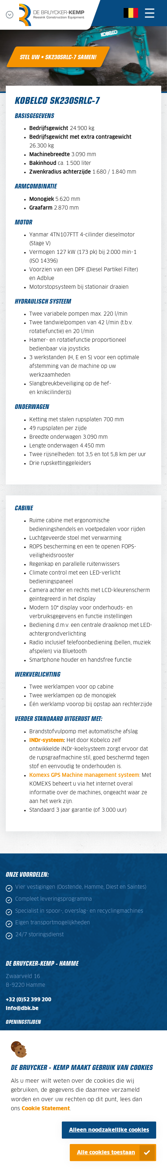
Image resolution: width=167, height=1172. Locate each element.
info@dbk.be (22, 1008)
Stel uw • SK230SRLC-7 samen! (58, 56)
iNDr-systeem (46, 740)
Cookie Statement (46, 1108)
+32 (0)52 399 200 (28, 999)
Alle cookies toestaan (106, 1152)
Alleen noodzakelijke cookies (109, 1130)
